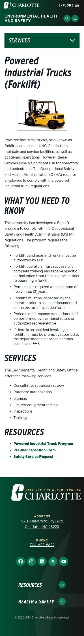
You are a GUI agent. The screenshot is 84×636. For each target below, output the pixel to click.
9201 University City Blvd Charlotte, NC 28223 (42, 524)
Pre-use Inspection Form (34, 450)
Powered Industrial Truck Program (43, 444)
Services (19, 40)
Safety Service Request (33, 457)
